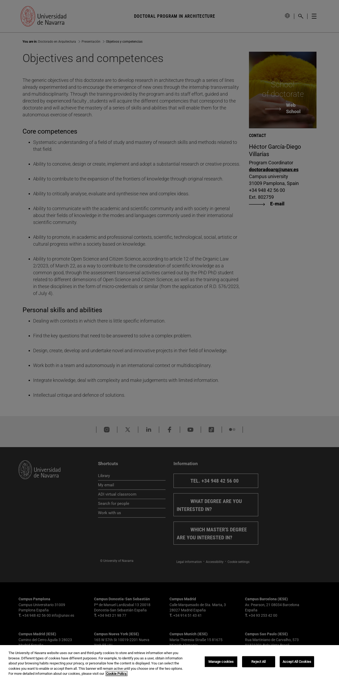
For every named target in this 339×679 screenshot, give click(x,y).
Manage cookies (221, 662)
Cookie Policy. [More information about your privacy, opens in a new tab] (116, 674)
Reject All (258, 662)
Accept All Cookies (297, 662)
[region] (169, 662)
